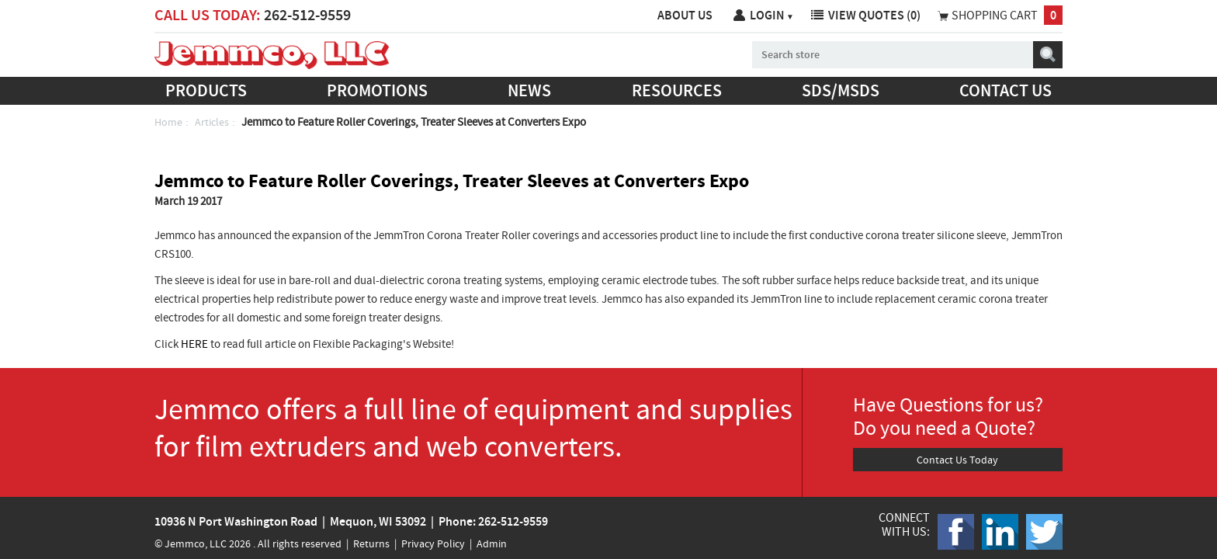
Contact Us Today (957, 460)
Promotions (377, 90)
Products (206, 90)
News (529, 90)
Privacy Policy (433, 543)
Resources (677, 90)
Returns (371, 543)
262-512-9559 (307, 15)
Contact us (1005, 90)
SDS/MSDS (840, 90)
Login (772, 15)
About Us (685, 15)
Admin (492, 543)
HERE (194, 344)
